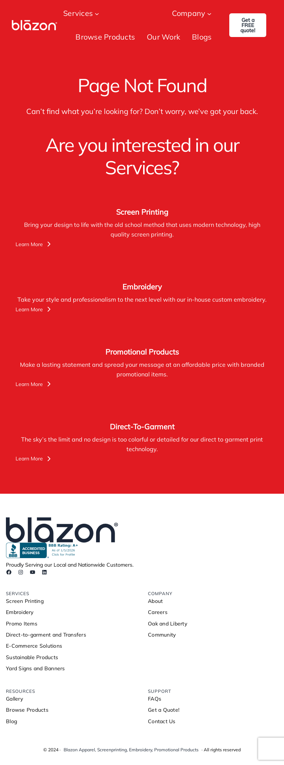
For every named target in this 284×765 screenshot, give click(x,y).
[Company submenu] (209, 13)
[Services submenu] (97, 13)
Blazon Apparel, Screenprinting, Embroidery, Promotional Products (131, 749)
